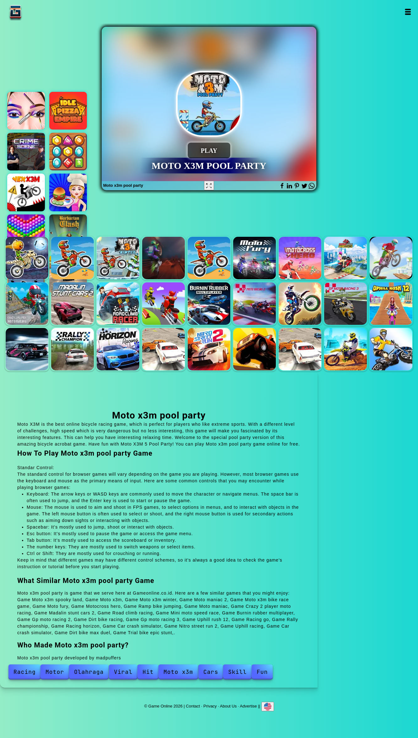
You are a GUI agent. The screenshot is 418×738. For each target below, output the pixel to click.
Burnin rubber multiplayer (209, 303)
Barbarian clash (68, 233)
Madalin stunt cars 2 (72, 303)
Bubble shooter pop (26, 233)
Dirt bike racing (300, 303)
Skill (237, 671)
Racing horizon (118, 349)
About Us (228, 706)
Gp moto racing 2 (254, 303)
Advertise (248, 706)
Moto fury (254, 258)
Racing (24, 671)
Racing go (27, 349)
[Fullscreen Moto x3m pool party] (209, 185)
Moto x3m (72, 258)
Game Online (35, 12)
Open (408, 12)
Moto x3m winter (118, 258)
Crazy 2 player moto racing (27, 303)
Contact (193, 706)
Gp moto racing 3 (345, 303)
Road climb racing (118, 303)
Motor (55, 671)
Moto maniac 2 (163, 258)
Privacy (210, 706)
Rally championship (72, 349)
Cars (210, 671)
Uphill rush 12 (391, 303)
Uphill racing (254, 349)
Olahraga (89, 671)
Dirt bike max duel (345, 349)
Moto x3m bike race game (209, 258)
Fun (262, 671)
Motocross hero (300, 258)
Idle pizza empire (68, 111)
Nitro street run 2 (209, 349)
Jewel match (68, 151)
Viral (123, 671)
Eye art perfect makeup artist (26, 111)
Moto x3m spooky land (27, 258)
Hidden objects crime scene (26, 151)
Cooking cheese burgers (68, 192)
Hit (147, 671)
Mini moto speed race (163, 303)
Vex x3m (26, 192)
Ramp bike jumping (345, 258)
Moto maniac (391, 258)
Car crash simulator (163, 349)
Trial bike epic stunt (391, 349)
